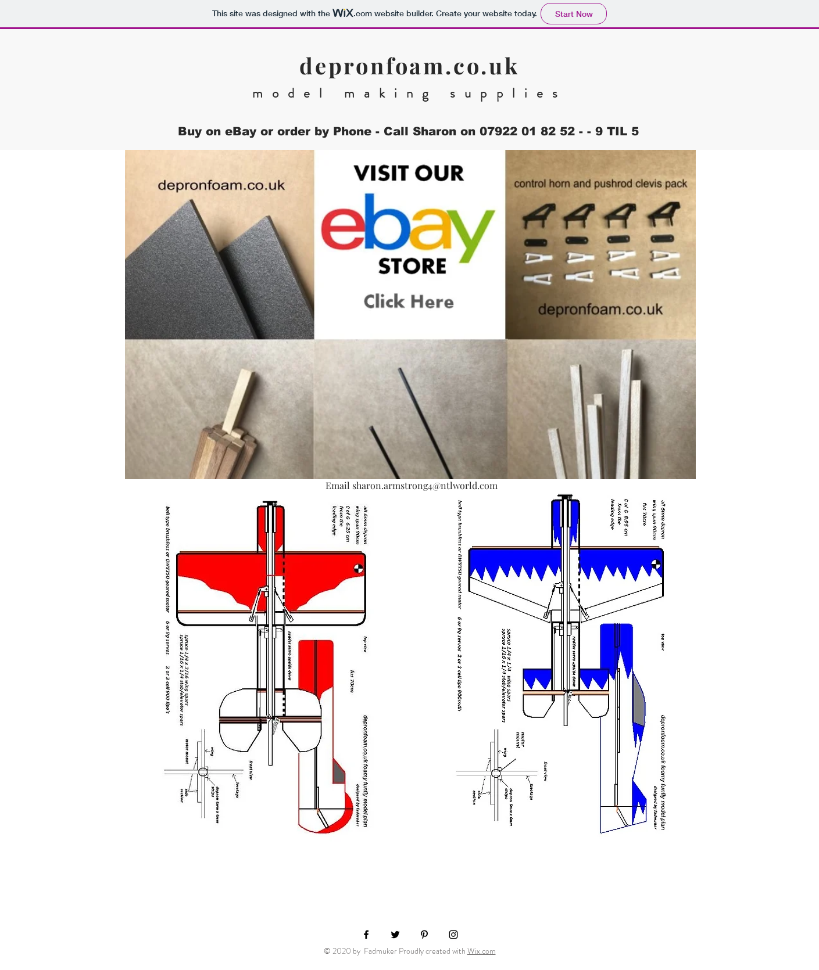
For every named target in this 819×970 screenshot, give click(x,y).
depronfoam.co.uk (409, 65)
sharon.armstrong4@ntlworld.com (425, 485)
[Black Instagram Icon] (453, 934)
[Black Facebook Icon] (366, 934)
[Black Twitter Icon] (395, 934)
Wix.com (481, 951)
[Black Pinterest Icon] (424, 934)
